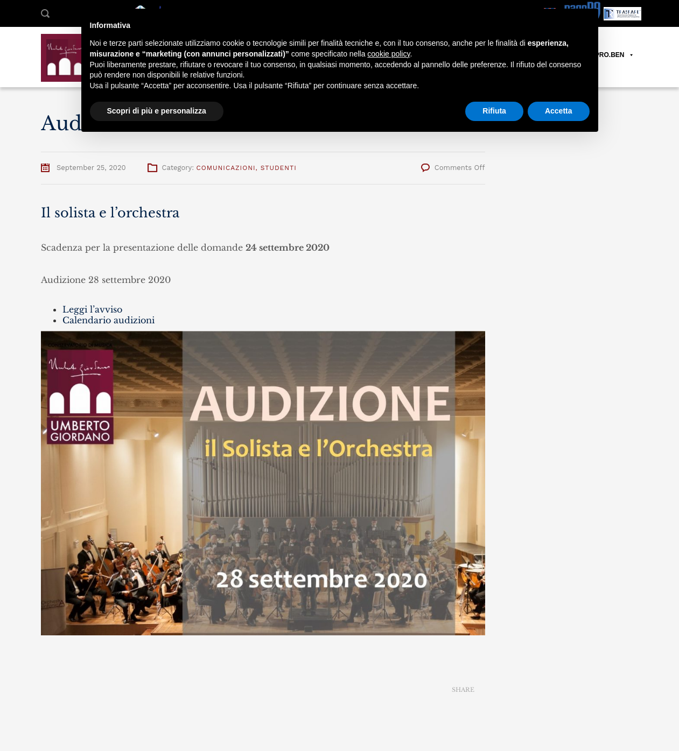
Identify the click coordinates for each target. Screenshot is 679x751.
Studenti (279, 168)
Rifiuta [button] (494, 111)
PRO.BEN (614, 55)
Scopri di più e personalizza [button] (156, 111)
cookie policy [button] (388, 53)
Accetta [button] (558, 111)
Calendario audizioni (108, 320)
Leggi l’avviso (92, 309)
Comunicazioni (226, 168)
